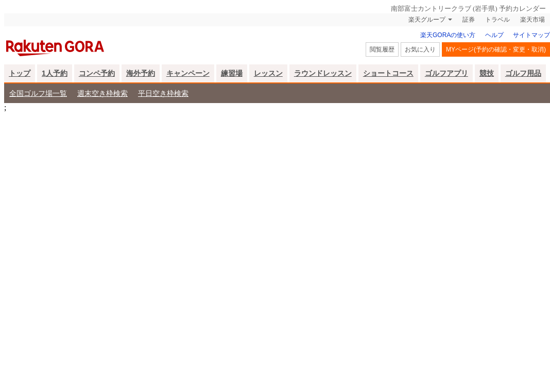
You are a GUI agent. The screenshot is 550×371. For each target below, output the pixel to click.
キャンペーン (188, 73)
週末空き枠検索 (102, 93)
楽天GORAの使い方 (447, 35)
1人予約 (54, 73)
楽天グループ (426, 19)
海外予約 (140, 73)
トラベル (497, 19)
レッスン (268, 73)
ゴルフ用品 (523, 73)
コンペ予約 (97, 73)
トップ (19, 73)
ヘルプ (494, 35)
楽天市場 (532, 19)
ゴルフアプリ (446, 73)
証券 (468, 19)
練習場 (232, 73)
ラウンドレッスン (323, 73)
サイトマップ (531, 35)
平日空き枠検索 (163, 93)
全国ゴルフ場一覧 (38, 93)
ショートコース (388, 73)
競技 (486, 73)
